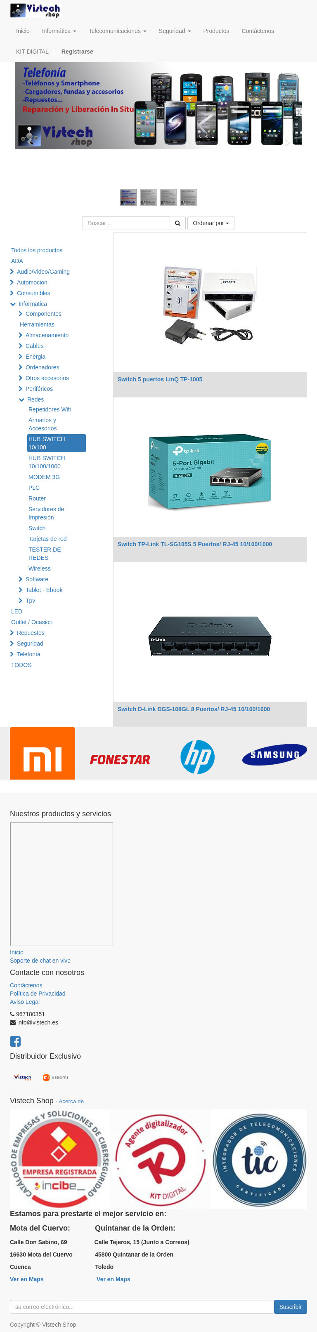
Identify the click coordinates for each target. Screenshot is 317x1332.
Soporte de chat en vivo (40, 960)
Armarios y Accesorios (42, 424)
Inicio (17, 952)
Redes (35, 399)
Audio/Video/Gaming (43, 271)
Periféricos (39, 388)
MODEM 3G (44, 477)
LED (16, 611)
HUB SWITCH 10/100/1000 (46, 462)
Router (37, 498)
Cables (35, 346)
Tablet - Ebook (44, 590)
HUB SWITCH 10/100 (46, 443)
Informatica (33, 304)
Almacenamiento (47, 335)
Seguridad (30, 643)
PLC (34, 487)
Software (37, 579)
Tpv (30, 600)
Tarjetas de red (47, 539)
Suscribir (290, 1307)
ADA (17, 261)
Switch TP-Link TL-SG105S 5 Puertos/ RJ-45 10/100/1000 (195, 544)
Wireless (39, 568)
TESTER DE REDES (44, 553)
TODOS (21, 665)
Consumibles (33, 293)
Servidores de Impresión (46, 513)
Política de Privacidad (38, 993)
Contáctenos (26, 985)
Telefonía (28, 654)
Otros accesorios (47, 378)
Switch (36, 528)
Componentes (44, 313)
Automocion (32, 282)
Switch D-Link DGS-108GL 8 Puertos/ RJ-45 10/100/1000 (194, 709)
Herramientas (37, 324)
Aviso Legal (25, 1001)
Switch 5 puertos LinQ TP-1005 (160, 379)
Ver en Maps (27, 1279)
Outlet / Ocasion (31, 622)
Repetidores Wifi (49, 409)
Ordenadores (42, 367)
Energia (35, 356)
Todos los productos (37, 250)
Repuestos (31, 633)
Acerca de (71, 1101)
